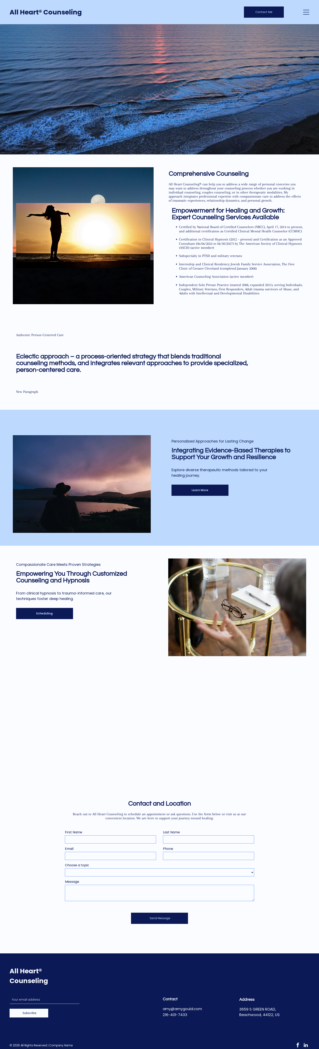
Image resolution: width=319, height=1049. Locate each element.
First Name (73, 832)
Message (72, 881)
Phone (168, 848)
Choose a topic (77, 865)
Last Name (171, 832)
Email (69, 848)
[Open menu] (306, 12)
